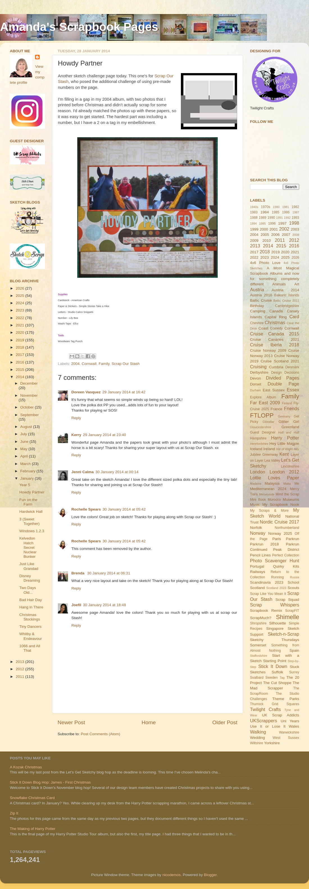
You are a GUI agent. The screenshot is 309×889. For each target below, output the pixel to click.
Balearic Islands (286, 295)
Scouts (293, 588)
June (24, 441)
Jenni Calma (82, 472)
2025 (20, 296)
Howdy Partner (31, 492)
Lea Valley (272, 460)
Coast (263, 328)
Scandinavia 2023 (266, 582)
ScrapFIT (292, 611)
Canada (276, 311)
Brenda (78, 573)
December (29, 383)
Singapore (275, 628)
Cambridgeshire (287, 306)
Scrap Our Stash (126, 364)
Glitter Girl (289, 421)
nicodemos (171, 875)
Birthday (257, 306)
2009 (254, 240)
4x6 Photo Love (265, 263)
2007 (286, 235)
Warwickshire (289, 732)
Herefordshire (259, 443)
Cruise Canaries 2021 (274, 339)
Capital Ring (276, 317)
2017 (20, 355)
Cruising (258, 366)
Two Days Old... (27, 590)
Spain (294, 650)
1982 (295, 207)
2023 (20, 310)
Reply (76, 418)
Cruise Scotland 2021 (280, 361)
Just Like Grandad (28, 566)
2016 (20, 362)
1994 (253, 223)
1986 (286, 212)
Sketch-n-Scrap (283, 634)
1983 (254, 212)
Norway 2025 (280, 533)
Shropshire (258, 623)
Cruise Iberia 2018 (274, 344)
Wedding (257, 737)
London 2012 (284, 471)
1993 (295, 218)
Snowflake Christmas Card (32, 798)
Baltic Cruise (261, 300)
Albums (276, 273)
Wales (294, 726)
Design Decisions (285, 372)
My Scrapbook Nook (280, 504)
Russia (294, 577)
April (24, 456)
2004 (75, 364)
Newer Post (71, 722)
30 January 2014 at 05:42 (124, 509)
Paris (276, 539)
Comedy (276, 328)
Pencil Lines (260, 555)
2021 (20, 325)
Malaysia (272, 483)
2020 (20, 332)
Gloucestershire (260, 427)
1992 (287, 217)
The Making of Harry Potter (32, 829)
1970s (265, 207)
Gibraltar (268, 421)
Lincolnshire (290, 466)
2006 (275, 235)
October (27, 407)
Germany (284, 416)
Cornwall (89, 364)
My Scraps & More (269, 511)
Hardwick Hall (31, 511)
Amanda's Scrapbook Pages (79, 26)
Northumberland (287, 528)
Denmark (292, 367)
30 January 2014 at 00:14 (117, 472)
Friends (291, 408)
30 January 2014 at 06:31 (108, 573)
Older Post (224, 722)
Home (149, 722)
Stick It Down (272, 666)
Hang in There (31, 607)
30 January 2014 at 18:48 (104, 605)
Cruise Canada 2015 (274, 333)
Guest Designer (263, 432)
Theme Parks (285, 699)
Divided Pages (282, 377)
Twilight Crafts (265, 709)
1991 (279, 217)
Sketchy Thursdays (274, 640)
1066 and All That (29, 648)
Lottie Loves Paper (274, 477)
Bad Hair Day (30, 600)
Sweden (271, 678)
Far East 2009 (265, 402)
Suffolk (277, 672)
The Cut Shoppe (277, 683)
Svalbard (256, 678)
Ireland (269, 449)
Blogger (210, 875)
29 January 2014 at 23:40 (104, 435)
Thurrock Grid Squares (274, 704)
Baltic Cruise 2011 (286, 300)
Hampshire (258, 438)
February (28, 471)
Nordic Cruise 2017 (279, 521)
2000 (264, 229)
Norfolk (256, 527)
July (24, 434)
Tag (282, 677)
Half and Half (288, 432)
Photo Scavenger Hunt (274, 560)
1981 (285, 207)
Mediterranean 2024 (268, 489)
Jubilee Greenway (264, 455)
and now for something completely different (274, 278)
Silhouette (277, 623)
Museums (291, 499)
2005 (265, 235)
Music (255, 504)
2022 (20, 318)
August (26, 427)
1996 (272, 223)
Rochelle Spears (86, 509)
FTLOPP (262, 415)
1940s (254, 207)
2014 (20, 377)
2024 (20, 303)
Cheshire (257, 323)
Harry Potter (285, 437)
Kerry (76, 435)
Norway (257, 533)
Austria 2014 (285, 290)
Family (104, 364)
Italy (296, 449)
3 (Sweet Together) (29, 521)
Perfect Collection (285, 555)
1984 (264, 212)
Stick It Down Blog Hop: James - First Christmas (50, 782)
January (27, 478)
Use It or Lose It (267, 726)
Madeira (255, 483)
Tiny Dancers (30, 626)
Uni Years (290, 721)
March (26, 464)
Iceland (256, 449)
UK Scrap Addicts (280, 715)
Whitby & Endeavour (30, 636)
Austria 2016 (261, 295)
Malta (287, 483)
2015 (20, 369)
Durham (255, 390)
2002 (284, 228)
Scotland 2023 (276, 588)
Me (296, 484)
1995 (262, 223)
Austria (257, 289)
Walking (258, 731)
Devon (255, 378)
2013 (20, 662)
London (257, 471)
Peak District (286, 549)
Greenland (290, 427)
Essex (293, 389)
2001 (273, 229)
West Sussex (286, 738)
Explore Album (263, 397)
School (293, 582)
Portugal (257, 566)
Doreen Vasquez (86, 392)
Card (294, 316)
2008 (295, 234)
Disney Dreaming (29, 578)
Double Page (283, 383)
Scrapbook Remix (266, 610)
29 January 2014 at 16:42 (123, 392)
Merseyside (266, 494)
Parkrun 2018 (264, 544)
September (29, 415)
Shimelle (287, 617)
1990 (271, 218)
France (276, 409)
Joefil (76, 605)
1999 (254, 229)
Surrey (294, 672)
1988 (254, 218)
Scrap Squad (287, 599)
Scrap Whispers (274, 604)
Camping (257, 311)
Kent (284, 454)
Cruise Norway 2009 (268, 350)
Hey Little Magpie (284, 443)
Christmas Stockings (29, 617)
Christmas (275, 322)
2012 (20, 669)
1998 (294, 222)
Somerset (258, 645)
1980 (276, 207)
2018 (20, 347)
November (29, 395)
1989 (262, 218)
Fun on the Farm (28, 502)
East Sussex (274, 390)
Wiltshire (256, 743)
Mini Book (258, 500)
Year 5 (24, 485)
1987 (295, 212)
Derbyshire (259, 372)
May (24, 449)
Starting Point (274, 661)
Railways (257, 572)
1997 (282, 223)
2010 (266, 240)
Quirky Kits (286, 566)
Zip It (14, 813)
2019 (20, 340)
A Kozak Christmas (26, 767)
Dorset (255, 384)
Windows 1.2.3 (31, 531)
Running (277, 577)
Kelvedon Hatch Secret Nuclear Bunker (28, 547)
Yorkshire (272, 743)
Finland (287, 403)
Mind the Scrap (287, 494)
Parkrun (292, 539)
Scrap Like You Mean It (268, 594)
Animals (279, 284)
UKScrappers (263, 720)
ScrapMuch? (260, 618)
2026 (20, 288)
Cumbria (276, 367)
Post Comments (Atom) (100, 734)
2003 (295, 229)
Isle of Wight (284, 449)
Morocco (274, 500)
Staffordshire (258, 655)
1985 (275, 212)
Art (296, 284)
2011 (20, 676)
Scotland (257, 588)
